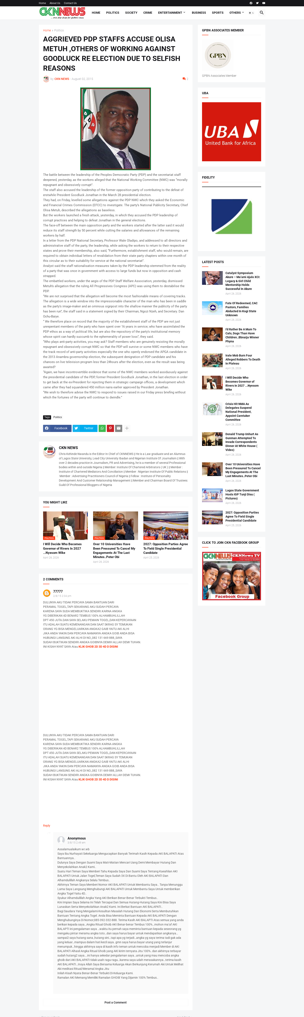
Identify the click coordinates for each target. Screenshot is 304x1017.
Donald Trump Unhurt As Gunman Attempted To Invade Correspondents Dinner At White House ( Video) (241, 442)
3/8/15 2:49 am (77, 842)
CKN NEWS (68, 447)
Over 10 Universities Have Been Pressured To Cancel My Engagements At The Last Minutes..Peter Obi (114, 550)
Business (199, 12)
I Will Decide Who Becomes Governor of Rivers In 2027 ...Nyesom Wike (62, 548)
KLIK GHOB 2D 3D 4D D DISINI (98, 646)
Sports (218, 12)
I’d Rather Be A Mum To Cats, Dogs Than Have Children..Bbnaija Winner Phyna (242, 335)
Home (42, 3)
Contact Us (70, 3)
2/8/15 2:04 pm (62, 596)
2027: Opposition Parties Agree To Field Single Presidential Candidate (165, 548)
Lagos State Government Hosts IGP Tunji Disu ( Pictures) (242, 494)
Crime (147, 12)
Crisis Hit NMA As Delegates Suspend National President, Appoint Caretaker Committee (238, 412)
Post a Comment (115, 1002)
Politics (112, 12)
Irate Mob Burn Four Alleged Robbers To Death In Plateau (242, 359)
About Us (55, 3)
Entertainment (170, 12)
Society (131, 12)
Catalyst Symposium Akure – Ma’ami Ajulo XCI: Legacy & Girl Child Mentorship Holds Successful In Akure (242, 281)
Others (235, 12)
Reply (46, 825)
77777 (58, 591)
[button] (251, 13)
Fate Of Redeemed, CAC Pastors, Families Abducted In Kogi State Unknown (241, 309)
